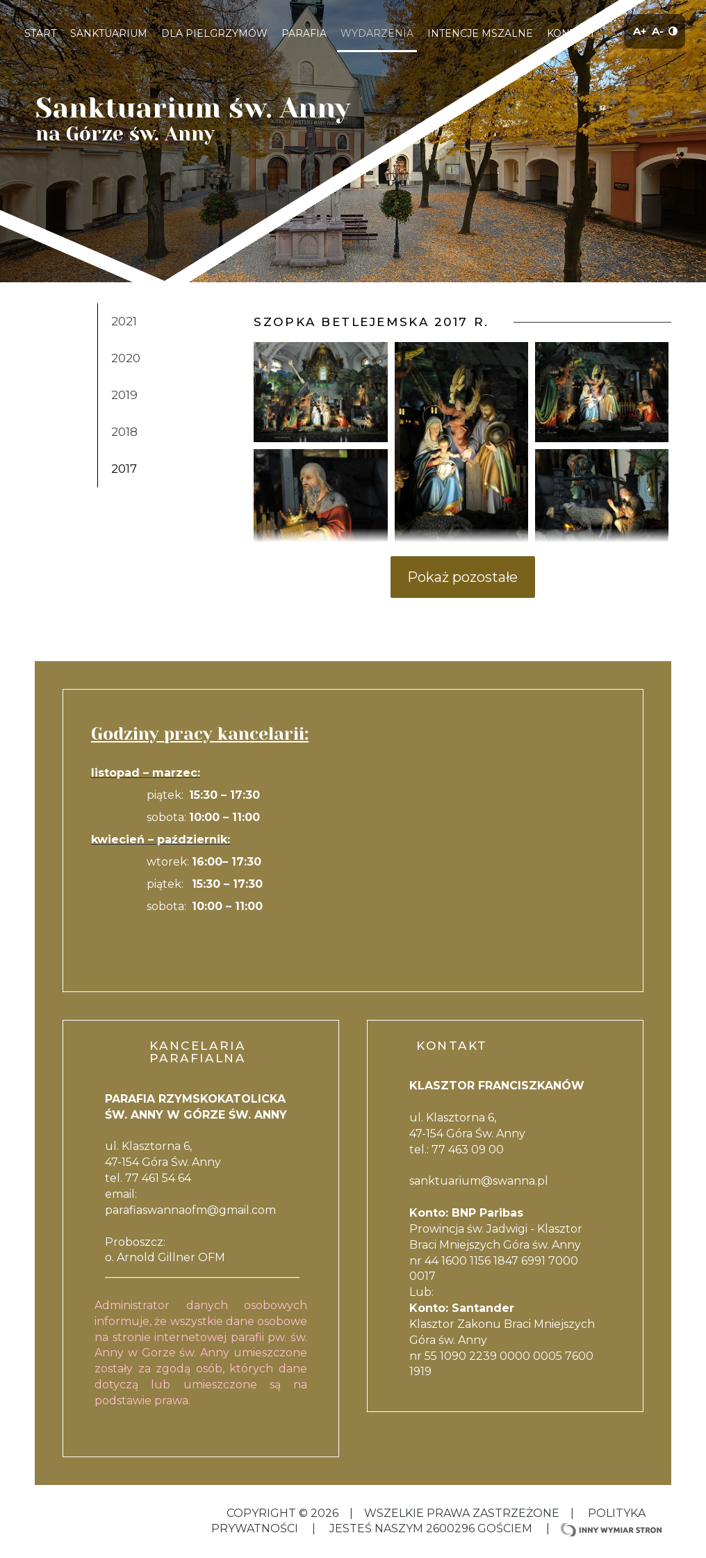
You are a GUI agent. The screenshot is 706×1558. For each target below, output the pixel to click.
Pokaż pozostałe (462, 577)
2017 (124, 469)
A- (658, 31)
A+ (639, 31)
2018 (124, 432)
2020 (125, 358)
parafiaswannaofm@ (162, 1210)
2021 (124, 321)
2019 (124, 395)
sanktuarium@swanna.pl (478, 1180)
